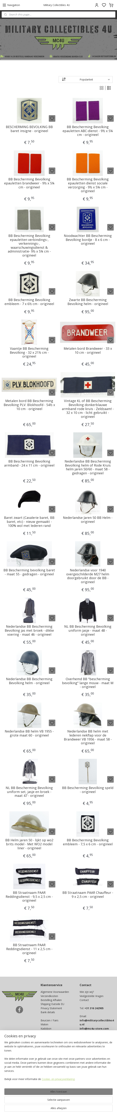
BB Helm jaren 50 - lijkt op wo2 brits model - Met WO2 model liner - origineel (29, 844)
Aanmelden (50, 1059)
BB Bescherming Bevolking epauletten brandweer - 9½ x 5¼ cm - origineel (29, 183)
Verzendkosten (49, 996)
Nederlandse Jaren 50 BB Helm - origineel (87, 520)
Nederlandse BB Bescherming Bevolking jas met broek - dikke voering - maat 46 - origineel (29, 630)
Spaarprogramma (51, 1032)
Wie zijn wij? (87, 992)
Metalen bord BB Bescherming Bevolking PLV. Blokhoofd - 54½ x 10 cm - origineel (29, 405)
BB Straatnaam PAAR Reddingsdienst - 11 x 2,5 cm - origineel (29, 949)
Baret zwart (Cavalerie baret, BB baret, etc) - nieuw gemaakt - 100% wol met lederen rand (29, 522)
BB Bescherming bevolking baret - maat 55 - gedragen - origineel (29, 572)
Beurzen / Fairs (49, 1020)
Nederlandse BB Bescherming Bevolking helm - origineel (29, 681)
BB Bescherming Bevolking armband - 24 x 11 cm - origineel (29, 463)
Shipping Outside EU (52, 1004)
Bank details (48, 1012)
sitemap (75, 1109)
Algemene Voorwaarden (55, 992)
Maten (44, 1024)
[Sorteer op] (86, 79)
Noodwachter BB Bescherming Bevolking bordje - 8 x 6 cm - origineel (88, 239)
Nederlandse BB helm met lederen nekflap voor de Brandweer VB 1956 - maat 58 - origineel (88, 737)
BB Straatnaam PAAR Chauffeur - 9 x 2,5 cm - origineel (87, 894)
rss (82, 1109)
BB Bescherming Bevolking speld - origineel (87, 790)
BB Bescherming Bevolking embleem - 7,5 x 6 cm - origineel (88, 842)
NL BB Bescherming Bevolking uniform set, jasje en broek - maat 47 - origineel (29, 792)
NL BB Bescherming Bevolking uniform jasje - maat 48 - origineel (87, 630)
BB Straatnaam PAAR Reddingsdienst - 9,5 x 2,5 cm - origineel (29, 896)
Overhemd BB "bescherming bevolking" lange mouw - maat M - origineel (87, 683)
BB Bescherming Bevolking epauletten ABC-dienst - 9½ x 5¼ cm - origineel (88, 131)
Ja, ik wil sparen (14, 1090)
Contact (84, 1000)
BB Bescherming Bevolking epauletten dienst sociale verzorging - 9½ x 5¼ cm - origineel (88, 185)
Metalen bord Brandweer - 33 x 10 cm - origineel (88, 350)
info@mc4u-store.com (94, 1028)
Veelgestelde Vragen (91, 996)
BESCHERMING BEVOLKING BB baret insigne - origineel (29, 129)
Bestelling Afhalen (51, 1000)
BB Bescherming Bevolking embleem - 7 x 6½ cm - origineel (29, 302)
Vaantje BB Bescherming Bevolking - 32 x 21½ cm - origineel (29, 352)
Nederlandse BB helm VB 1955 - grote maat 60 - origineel (29, 733)
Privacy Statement (51, 1008)
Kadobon (46, 1028)
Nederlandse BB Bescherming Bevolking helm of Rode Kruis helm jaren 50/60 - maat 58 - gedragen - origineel (88, 467)
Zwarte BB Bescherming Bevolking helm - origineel (87, 302)
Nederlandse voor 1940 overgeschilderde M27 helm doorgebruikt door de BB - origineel (87, 576)
